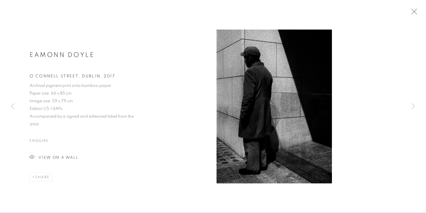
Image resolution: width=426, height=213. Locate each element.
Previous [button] (12, 106)
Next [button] (413, 106)
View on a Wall (54, 158)
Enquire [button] (39, 141)
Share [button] (42, 178)
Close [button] (412, 13)
